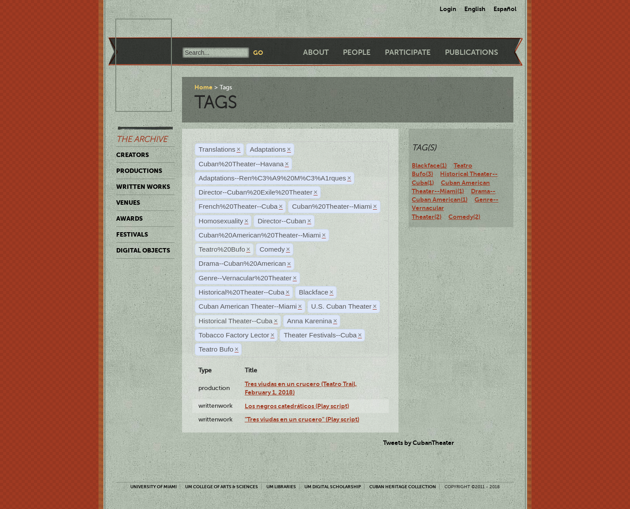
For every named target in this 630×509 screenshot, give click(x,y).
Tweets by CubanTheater (418, 442)
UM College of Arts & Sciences (221, 486)
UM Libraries (281, 486)
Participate (408, 52)
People (357, 52)
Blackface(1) (429, 165)
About (316, 52)
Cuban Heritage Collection (402, 486)
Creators (132, 154)
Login (448, 8)
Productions (139, 170)
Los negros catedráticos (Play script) (297, 405)
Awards (129, 218)
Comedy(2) (464, 216)
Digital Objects (143, 250)
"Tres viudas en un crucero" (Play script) (302, 419)
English (475, 8)
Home (203, 87)
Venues (128, 202)
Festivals (132, 234)
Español (504, 8)
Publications (471, 52)
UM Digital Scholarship (332, 486)
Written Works (143, 186)
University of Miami (153, 486)
